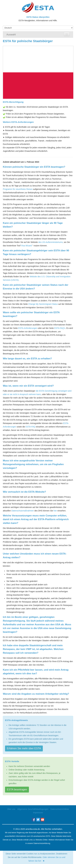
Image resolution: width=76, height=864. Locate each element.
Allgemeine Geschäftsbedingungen (32, 809)
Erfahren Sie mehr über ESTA (24, 748)
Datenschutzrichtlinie (59, 809)
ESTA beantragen (17, 789)
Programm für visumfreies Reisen (18, 189)
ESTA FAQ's (59, 328)
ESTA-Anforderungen (27, 328)
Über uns (11, 809)
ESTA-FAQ (30, 427)
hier (55, 511)
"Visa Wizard (26, 245)
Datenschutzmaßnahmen (22, 511)
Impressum (38, 812)
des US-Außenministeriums (50, 242)
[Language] (38, 28)
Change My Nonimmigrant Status (43, 304)
